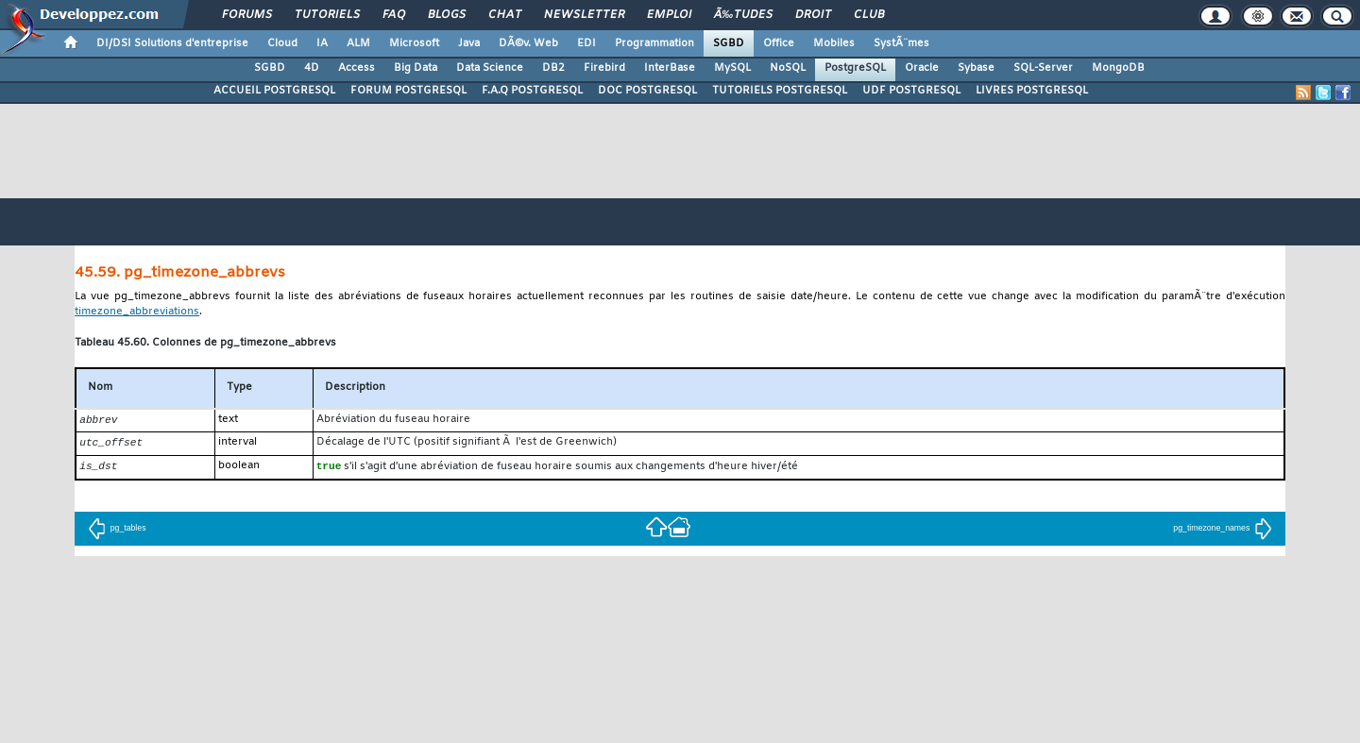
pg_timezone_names (1222, 530)
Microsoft (414, 43)
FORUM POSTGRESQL (408, 90)
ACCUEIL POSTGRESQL (274, 90)
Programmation (654, 43)
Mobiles (834, 43)
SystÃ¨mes (901, 43)
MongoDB (1118, 68)
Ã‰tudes (743, 15)
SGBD (728, 43)
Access (356, 68)
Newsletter (584, 15)
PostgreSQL (855, 68)
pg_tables (117, 530)
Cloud (282, 43)
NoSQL (788, 68)
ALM (358, 43)
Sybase (976, 68)
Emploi (669, 15)
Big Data (415, 68)
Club (869, 15)
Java (469, 43)
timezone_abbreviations (137, 312)
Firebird (604, 68)
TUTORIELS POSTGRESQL (779, 90)
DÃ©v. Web (528, 43)
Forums (247, 15)
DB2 (553, 68)
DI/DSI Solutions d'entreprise (172, 43)
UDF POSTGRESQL (911, 90)
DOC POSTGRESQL (647, 90)
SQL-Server (1043, 68)
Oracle (922, 68)
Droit (813, 15)
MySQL (732, 68)
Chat (504, 15)
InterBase (669, 68)
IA (322, 43)
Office (778, 43)
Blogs (447, 15)
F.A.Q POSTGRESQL (532, 90)
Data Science (489, 68)
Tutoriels (327, 15)
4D (311, 68)
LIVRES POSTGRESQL (1032, 90)
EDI (586, 43)
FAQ (394, 15)
